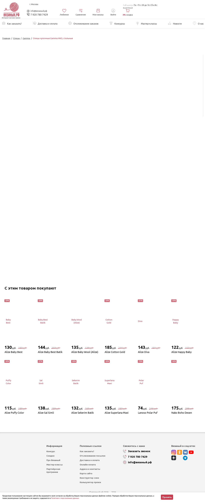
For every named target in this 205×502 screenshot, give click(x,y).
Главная (6, 38)
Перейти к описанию (84, 70)
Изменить (171, 128)
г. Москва (33, 4)
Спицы (16, 38)
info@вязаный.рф (38, 11)
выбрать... (170, 90)
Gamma (26, 38)
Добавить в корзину (180, 103)
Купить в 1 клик (180, 110)
